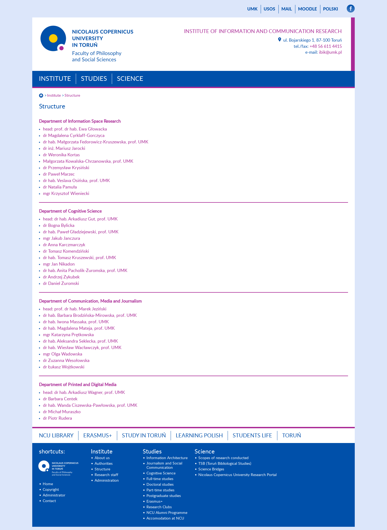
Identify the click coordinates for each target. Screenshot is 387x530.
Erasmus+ (97, 435)
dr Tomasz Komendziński (66, 251)
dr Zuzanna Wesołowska (66, 360)
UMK (252, 9)
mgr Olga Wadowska (62, 354)
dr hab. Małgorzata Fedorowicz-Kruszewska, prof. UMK (95, 142)
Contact (49, 501)
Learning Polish (199, 435)
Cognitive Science (160, 473)
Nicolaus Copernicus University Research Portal (237, 475)
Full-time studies (159, 479)
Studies (94, 79)
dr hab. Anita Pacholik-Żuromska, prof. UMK (85, 270)
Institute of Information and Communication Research (263, 31)
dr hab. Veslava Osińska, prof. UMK (76, 181)
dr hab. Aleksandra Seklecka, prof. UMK (80, 341)
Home (48, 484)
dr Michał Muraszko (62, 412)
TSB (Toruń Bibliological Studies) (224, 464)
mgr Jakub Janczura (61, 238)
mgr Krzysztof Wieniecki (66, 193)
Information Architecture (167, 458)
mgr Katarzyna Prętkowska (68, 335)
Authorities (104, 464)
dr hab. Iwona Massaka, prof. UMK (76, 322)
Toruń (291, 435)
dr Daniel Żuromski (61, 283)
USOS (269, 9)
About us (102, 458)
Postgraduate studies (163, 496)
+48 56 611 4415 (326, 46)
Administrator (54, 495)
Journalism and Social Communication (164, 466)
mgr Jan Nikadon (59, 264)
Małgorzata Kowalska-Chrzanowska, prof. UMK (88, 161)
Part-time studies (160, 490)
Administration (107, 480)
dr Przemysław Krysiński (66, 168)
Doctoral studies (160, 485)
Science (130, 79)
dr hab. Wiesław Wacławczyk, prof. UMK (82, 348)
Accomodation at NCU (165, 518)
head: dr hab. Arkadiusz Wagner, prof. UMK (84, 392)
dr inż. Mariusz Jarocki (64, 148)
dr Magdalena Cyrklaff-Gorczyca (74, 135)
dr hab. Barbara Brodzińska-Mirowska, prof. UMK (90, 315)
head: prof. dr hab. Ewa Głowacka (75, 129)
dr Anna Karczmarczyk (64, 245)
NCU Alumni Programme (166, 513)
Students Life (252, 435)
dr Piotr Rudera (57, 418)
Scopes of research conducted (223, 458)
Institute (55, 79)
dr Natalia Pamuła (60, 187)
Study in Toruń (144, 435)
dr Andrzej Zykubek (61, 277)
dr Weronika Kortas (61, 155)
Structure (72, 95)
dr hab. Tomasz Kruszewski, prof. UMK (79, 258)
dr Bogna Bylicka (58, 225)
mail (286, 9)
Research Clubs (159, 507)
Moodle (307, 9)
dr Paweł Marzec (59, 174)
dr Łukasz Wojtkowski (63, 367)
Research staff (106, 475)
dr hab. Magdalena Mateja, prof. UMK (79, 328)
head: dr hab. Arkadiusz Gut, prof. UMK (80, 219)
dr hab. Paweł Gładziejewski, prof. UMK (81, 232)
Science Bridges (211, 469)
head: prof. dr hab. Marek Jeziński (74, 309)
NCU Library (56, 435)
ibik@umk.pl (330, 52)
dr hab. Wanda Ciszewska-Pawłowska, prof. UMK (90, 405)
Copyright (51, 490)
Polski (330, 9)
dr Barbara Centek (60, 399)
